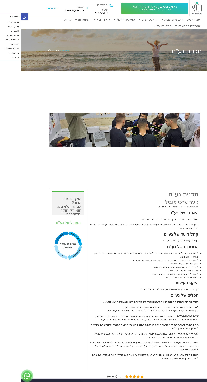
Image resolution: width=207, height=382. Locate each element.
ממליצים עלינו (142, 25)
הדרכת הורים (127, 19)
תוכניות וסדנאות (151, 19)
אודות (46, 19)
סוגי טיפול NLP (103, 19)
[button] (133, 8)
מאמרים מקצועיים (166, 25)
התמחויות (61, 19)
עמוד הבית (172, 19)
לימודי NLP (80, 19)
